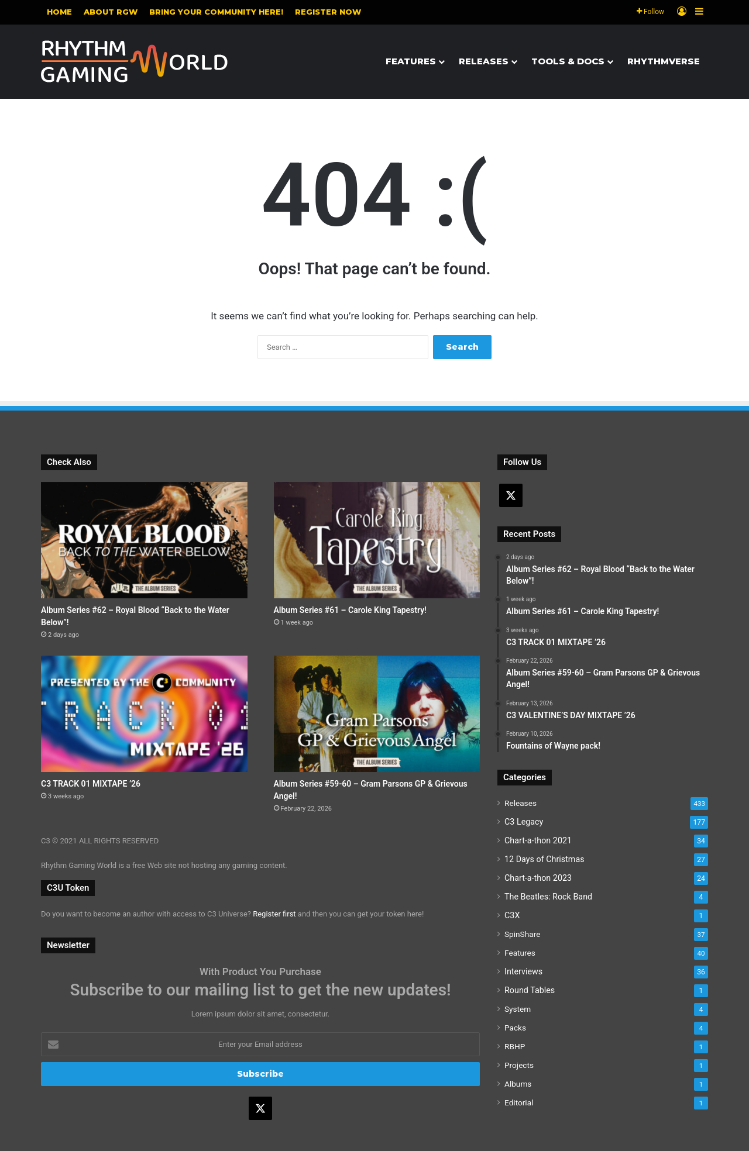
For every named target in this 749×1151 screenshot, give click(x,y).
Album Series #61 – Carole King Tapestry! (350, 610)
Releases (484, 61)
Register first (274, 913)
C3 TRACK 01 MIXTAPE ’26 (90, 783)
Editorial (518, 1102)
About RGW (111, 11)
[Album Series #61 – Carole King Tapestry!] (377, 540)
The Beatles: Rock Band (548, 896)
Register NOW (328, 11)
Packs (515, 1027)
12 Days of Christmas (544, 859)
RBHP (514, 1046)
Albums (517, 1083)
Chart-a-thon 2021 (538, 840)
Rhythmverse (663, 61)
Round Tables (529, 990)
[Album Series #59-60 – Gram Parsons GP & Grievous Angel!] (377, 714)
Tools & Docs (567, 61)
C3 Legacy (523, 821)
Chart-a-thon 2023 (538, 878)
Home (59, 11)
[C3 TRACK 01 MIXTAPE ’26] (144, 714)
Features (411, 61)
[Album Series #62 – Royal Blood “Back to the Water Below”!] (144, 540)
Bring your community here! (216, 11)
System (517, 1009)
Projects (519, 1065)
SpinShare (522, 934)
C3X (512, 915)
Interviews (523, 971)
